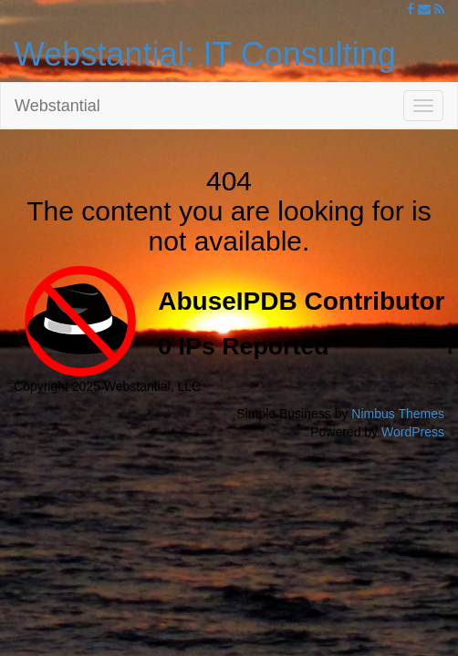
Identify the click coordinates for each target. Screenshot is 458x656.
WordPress (412, 432)
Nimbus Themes (397, 413)
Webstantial (57, 106)
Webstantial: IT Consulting (205, 54)
